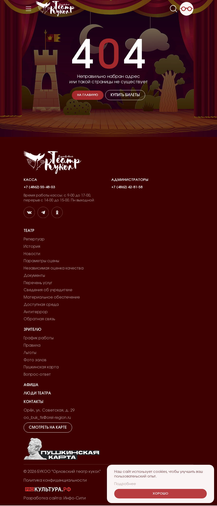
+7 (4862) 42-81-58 (126, 187)
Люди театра (37, 394)
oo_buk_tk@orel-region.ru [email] (48, 418)
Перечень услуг (38, 283)
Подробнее (125, 484)
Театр (29, 231)
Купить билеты (125, 95)
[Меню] (28, 9)
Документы (34, 276)
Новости (32, 254)
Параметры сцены (41, 261)
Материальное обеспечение (52, 297)
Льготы (30, 353)
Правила (32, 346)
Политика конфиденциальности (55, 481)
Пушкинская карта (41, 368)
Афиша (31, 385)
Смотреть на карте (48, 428)
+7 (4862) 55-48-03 (39, 187)
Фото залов (35, 360)
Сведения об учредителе (48, 290)
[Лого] (55, 9)
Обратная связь (39, 319)
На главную (87, 95)
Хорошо (160, 493)
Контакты (33, 402)
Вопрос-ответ (37, 375)
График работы (39, 339)
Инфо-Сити (75, 499)
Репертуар (34, 239)
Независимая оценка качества (54, 268)
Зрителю (32, 330)
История (32, 246)
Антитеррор (36, 312)
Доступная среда (41, 305)
